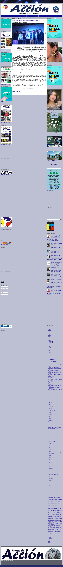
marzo (50, 536)
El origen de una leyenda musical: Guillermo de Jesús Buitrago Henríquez (56, 262)
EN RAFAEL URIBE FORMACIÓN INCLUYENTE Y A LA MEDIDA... (53, 474)
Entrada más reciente (16, 96)
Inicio (20, 16)
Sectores (24, 16)
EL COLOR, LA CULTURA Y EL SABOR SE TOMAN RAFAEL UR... (54, 410)
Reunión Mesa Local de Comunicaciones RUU (54, 353)
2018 (48, 336)
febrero (50, 537)
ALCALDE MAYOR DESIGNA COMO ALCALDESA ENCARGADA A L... (53, 361)
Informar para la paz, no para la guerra (53, 421)
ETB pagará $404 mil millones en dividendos (54, 481)
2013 (48, 541)
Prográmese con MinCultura (52, 366)
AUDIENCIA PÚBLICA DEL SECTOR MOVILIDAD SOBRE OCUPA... (53, 505)
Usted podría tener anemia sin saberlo (53, 426)
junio (49, 348)
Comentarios (4, 288)
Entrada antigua (43, 96)
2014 (48, 540)
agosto (50, 346)
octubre (50, 343)
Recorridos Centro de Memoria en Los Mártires (54, 427)
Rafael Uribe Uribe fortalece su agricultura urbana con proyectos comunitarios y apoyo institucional (55, 274)
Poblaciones (29, 16)
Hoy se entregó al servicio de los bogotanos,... (54, 507)
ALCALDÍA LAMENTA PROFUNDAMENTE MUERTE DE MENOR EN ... (54, 359)
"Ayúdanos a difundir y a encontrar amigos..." (54, 367)
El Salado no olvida (51, 376)
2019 (48, 335)
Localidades (41, 16)
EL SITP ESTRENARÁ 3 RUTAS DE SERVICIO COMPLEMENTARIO (56, 249)
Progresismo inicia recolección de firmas (54, 390)
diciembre (50, 341)
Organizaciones (35, 16)
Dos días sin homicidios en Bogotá (53, 428)
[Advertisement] (6, 151)
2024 (48, 329)
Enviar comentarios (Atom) (20, 98)
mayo (49, 533)
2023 (48, 330)
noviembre (50, 342)
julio (49, 347)
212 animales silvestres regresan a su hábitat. (54, 460)
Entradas (3, 286)
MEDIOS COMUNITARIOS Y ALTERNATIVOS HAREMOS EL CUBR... (54, 441)
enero (49, 538)
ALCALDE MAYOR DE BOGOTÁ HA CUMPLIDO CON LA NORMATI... (53, 494)
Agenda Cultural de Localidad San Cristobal (54, 520)
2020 (48, 334)
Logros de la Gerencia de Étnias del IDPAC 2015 (55, 389)
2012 (48, 542)
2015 (48, 340)
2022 (48, 331)
